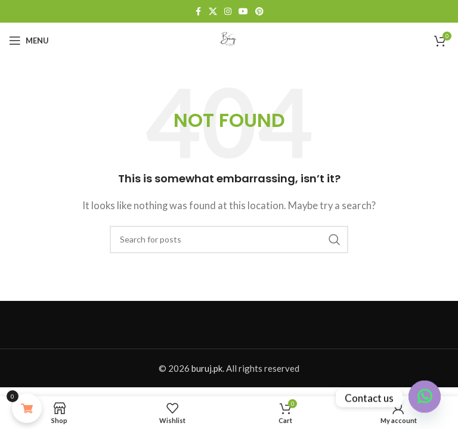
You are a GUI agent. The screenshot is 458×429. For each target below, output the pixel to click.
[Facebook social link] (198, 12)
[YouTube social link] (243, 12)
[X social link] (213, 12)
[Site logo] (229, 39)
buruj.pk (206, 368)
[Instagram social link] (228, 12)
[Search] (229, 239)
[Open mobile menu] (29, 40)
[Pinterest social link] (259, 12)
